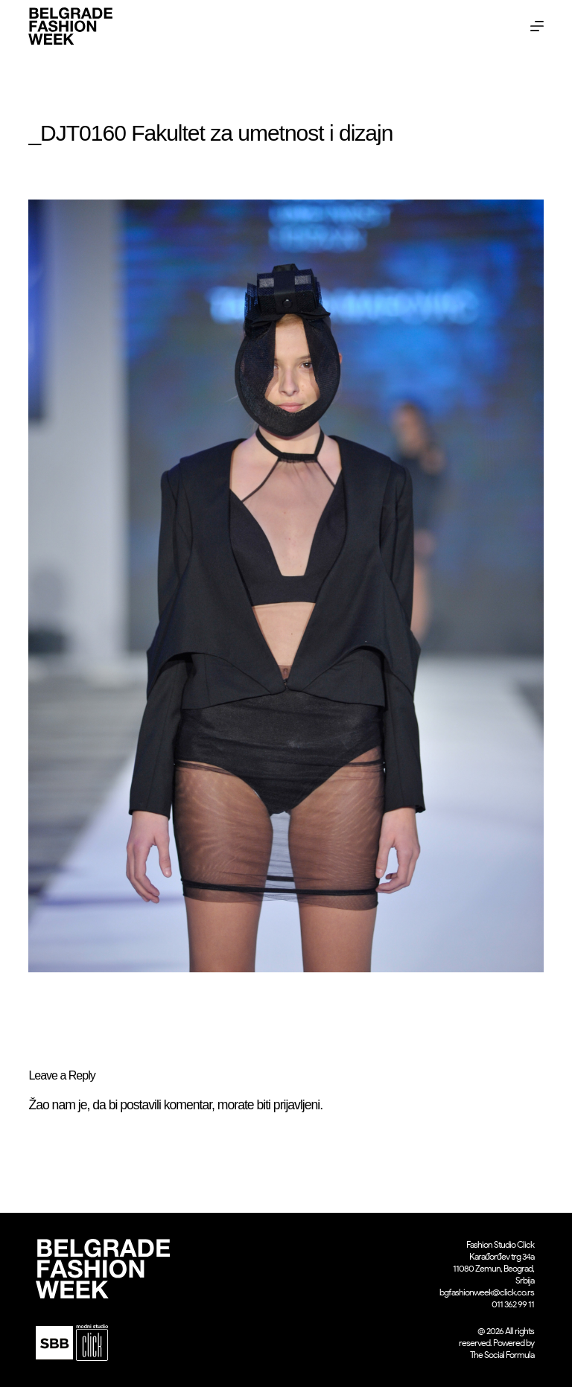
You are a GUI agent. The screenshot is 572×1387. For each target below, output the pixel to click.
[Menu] (537, 26)
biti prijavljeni (288, 1104)
